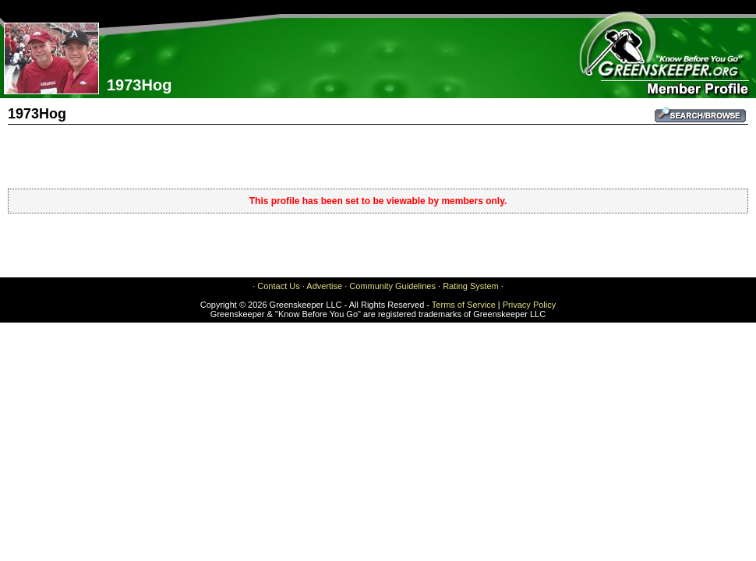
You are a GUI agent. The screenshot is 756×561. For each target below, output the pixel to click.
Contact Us (278, 286)
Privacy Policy (529, 304)
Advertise (324, 286)
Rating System (471, 286)
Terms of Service (464, 304)
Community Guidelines (392, 286)
